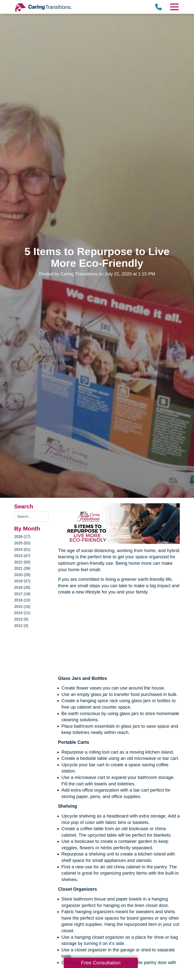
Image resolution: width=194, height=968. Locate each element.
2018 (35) (22, 587)
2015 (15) (22, 606)
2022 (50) (22, 562)
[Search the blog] (31, 517)
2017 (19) (22, 594)
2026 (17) (22, 536)
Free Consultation (100, 963)
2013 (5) (21, 619)
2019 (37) (22, 581)
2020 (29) (22, 575)
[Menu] (174, 7)
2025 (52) (22, 543)
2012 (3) (21, 626)
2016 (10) (22, 600)
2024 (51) (22, 549)
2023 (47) (22, 556)
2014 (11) (22, 613)
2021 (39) (22, 568)
